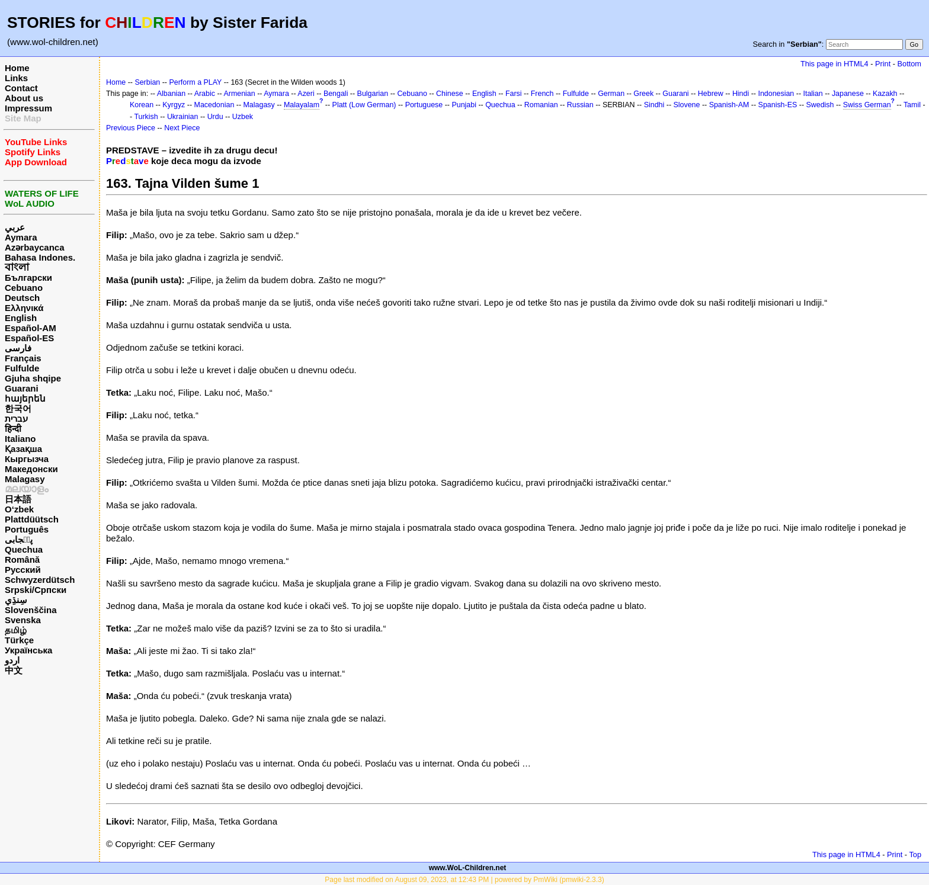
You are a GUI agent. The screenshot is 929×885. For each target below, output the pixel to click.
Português (27, 529)
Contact (21, 88)
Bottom (909, 63)
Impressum (28, 108)
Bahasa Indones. (40, 257)
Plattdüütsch (32, 519)
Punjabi (463, 105)
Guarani (22, 388)
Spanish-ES (777, 105)
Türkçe (19, 640)
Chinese (449, 93)
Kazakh (885, 93)
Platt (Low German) (364, 105)
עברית (16, 418)
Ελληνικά (24, 308)
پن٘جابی (19, 539)
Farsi (513, 93)
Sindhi (654, 105)
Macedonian (214, 105)
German (611, 93)
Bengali (335, 93)
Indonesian (776, 93)
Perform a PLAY (195, 82)
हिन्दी (13, 429)
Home (17, 68)
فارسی (18, 348)
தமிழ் (16, 630)
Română (22, 559)
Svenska (23, 620)
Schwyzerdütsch (40, 580)
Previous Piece (130, 128)
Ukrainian (182, 117)
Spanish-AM (729, 105)
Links (16, 78)
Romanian (541, 105)
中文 (14, 670)
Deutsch (22, 298)
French (542, 93)
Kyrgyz (173, 105)
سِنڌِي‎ (16, 600)
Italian (812, 93)
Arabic (204, 93)
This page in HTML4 (834, 63)
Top (915, 854)
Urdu (215, 117)
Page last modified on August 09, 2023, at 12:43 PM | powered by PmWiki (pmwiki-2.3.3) (464, 880)
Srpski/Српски (35, 590)
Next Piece (182, 128)
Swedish (820, 105)
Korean (141, 105)
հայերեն (25, 398)
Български (28, 277)
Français (23, 358)
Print (882, 63)
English (21, 318)
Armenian (239, 93)
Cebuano (24, 288)
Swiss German (867, 105)
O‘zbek (19, 509)
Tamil (912, 105)
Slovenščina (31, 610)
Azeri (305, 93)
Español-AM (30, 328)
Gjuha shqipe (33, 378)
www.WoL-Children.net (468, 868)
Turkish (146, 117)
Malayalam (301, 105)
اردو (12, 660)
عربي (15, 227)
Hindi (740, 93)
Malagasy (25, 479)
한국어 (18, 408)
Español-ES (29, 338)
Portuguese (424, 105)
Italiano (20, 439)
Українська (28, 650)
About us (24, 98)
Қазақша (23, 449)
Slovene (686, 105)
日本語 (18, 499)
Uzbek (242, 117)
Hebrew (710, 93)
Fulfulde (22, 368)
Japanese (848, 93)
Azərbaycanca (35, 247)
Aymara (21, 237)
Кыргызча (27, 459)
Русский (23, 570)
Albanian (171, 93)
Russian (580, 105)
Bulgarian (373, 93)
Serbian (147, 82)
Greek (643, 93)
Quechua (24, 549)
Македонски (31, 469)
